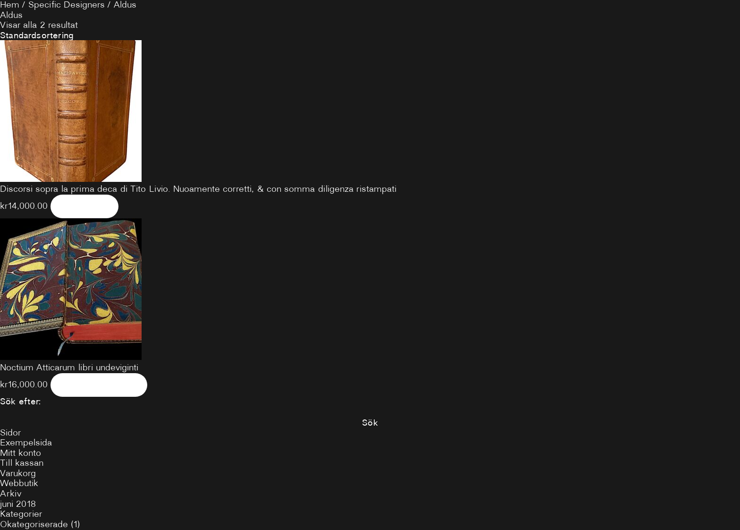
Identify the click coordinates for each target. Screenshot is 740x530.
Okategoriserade (34, 524)
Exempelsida (26, 442)
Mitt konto (20, 453)
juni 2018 (18, 504)
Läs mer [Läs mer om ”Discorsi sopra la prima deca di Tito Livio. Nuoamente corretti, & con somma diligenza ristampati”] (84, 206)
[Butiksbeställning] (370, 35)
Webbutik (19, 483)
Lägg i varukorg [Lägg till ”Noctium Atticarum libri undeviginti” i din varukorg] (98, 384)
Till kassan (21, 463)
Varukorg (18, 473)
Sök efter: (20, 402)
